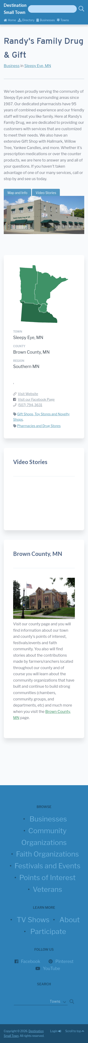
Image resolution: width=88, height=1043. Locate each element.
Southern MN (26, 366)
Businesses (45, 20)
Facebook (30, 961)
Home (10, 20)
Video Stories (46, 193)
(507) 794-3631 (30, 405)
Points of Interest (47, 877)
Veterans (47, 889)
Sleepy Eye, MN (37, 66)
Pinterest (64, 961)
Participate (48, 931)
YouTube (51, 968)
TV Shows (33, 919)
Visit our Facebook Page (36, 399)
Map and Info (17, 193)
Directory (26, 20)
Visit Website (28, 394)
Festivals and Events (47, 865)
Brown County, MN (31, 352)
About (69, 919)
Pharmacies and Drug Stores (39, 426)
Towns (63, 20)
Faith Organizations (47, 854)
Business (12, 66)
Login (55, 1031)
